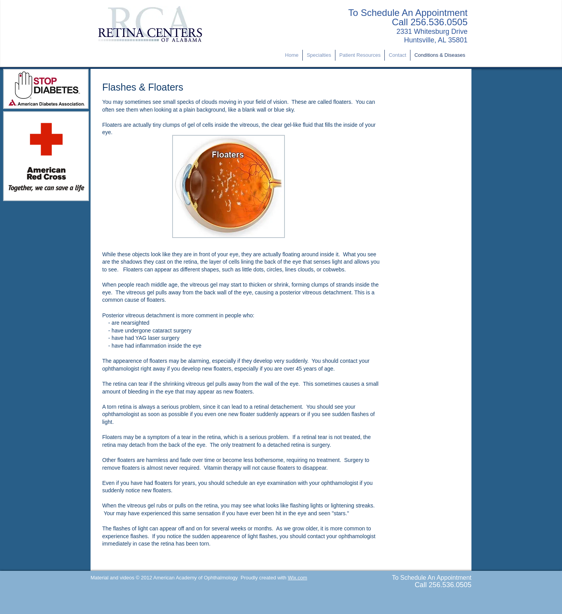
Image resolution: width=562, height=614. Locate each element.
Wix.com (297, 578)
